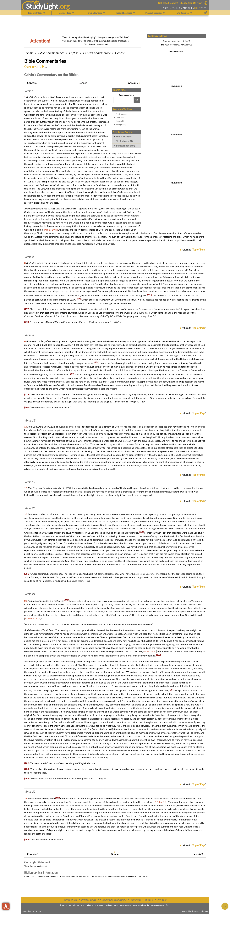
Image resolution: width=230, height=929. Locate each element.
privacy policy (88, 899)
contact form (164, 905)
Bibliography (121, 124)
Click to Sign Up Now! (191, 2)
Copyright (120, 121)
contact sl (135, 899)
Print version (121, 114)
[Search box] (123, 100)
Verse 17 (29, 482)
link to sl (161, 899)
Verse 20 (29, 508)
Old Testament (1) (124, 141)
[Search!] (137, 100)
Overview (120, 117)
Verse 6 (28, 335)
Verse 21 (29, 593)
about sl (149, 899)
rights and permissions (114, 899)
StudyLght (42, 6)
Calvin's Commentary (96, 53)
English (73, 53)
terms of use (70, 899)
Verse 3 (28, 256)
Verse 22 (29, 791)
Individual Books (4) (125, 145)
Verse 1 (28, 91)
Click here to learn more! (96, 44)
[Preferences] (205, 13)
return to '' (194, 249)
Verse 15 (29, 420)
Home (29, 53)
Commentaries (51, 53)
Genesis (120, 53)
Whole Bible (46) (124, 136)
